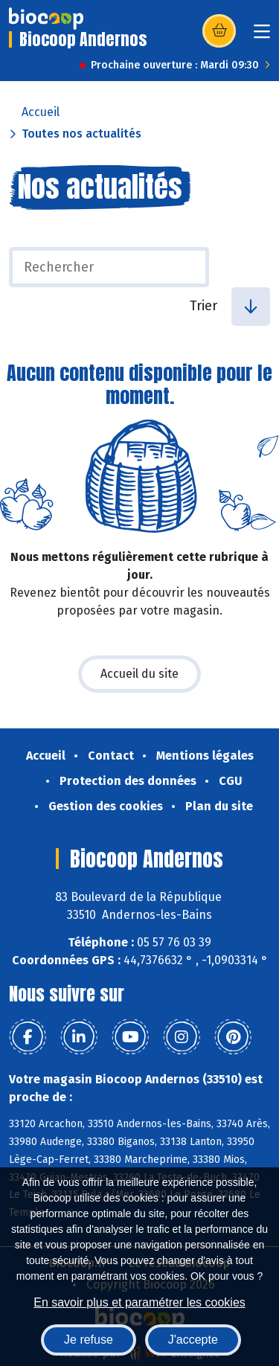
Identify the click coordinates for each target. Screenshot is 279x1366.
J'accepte (193, 1339)
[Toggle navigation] (262, 36)
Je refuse (88, 1339)
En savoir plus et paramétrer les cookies (139, 1302)
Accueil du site (139, 674)
